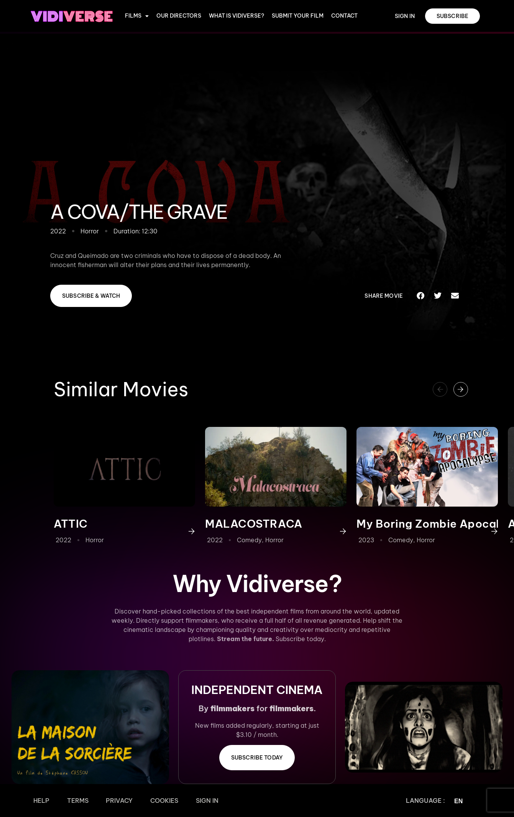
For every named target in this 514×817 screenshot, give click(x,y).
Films (137, 16)
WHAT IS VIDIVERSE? (236, 16)
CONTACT (344, 16)
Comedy (249, 540)
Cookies (146, 800)
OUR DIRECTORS (178, 16)
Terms (69, 800)
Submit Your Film (298, 16)
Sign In (183, 800)
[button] (420, 296)
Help (39, 800)
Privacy (106, 800)
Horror (94, 540)
